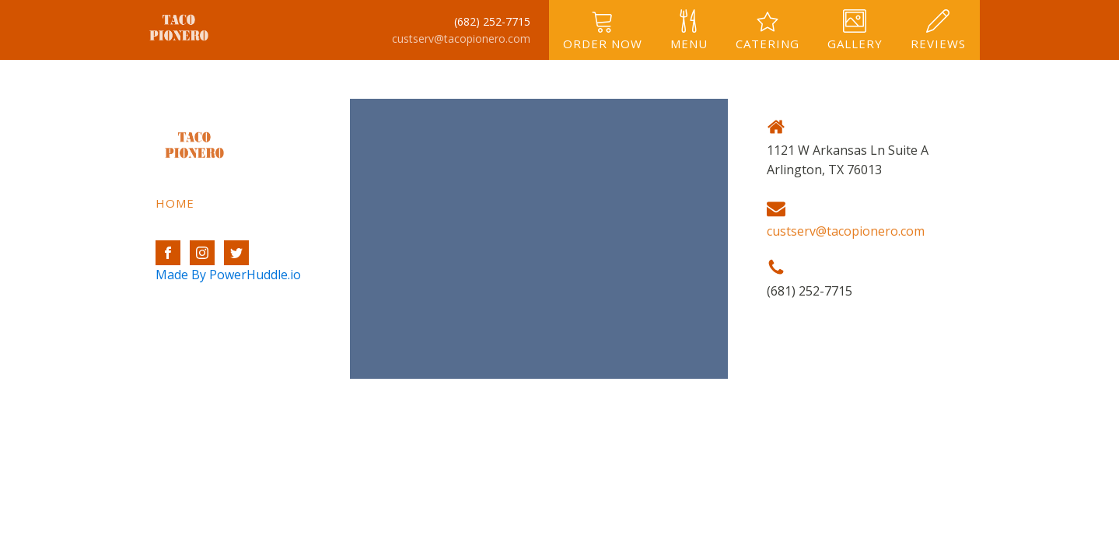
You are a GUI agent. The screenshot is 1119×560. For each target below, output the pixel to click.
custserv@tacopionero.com (461, 38)
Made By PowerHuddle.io (228, 274)
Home (175, 203)
